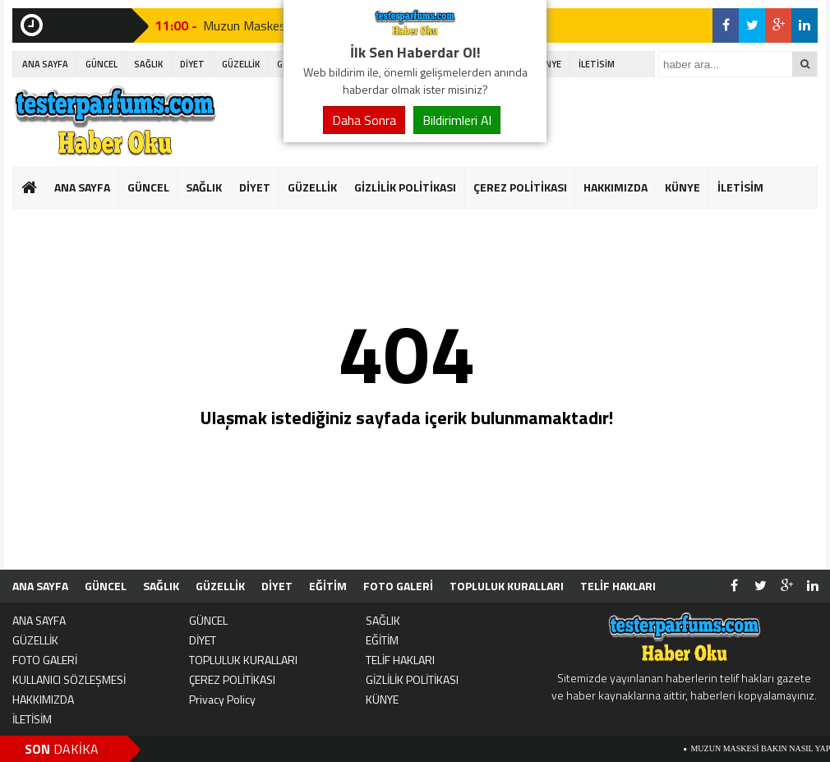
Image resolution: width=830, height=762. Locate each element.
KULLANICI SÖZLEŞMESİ (69, 679)
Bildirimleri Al (456, 120)
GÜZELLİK (241, 64)
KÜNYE (547, 64)
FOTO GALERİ (398, 585)
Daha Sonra (364, 120)
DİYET (192, 64)
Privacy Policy (222, 699)
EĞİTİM (328, 585)
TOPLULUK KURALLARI (507, 585)
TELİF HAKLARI (618, 585)
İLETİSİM (597, 64)
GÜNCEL (101, 64)
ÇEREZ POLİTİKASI (520, 187)
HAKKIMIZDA (615, 187)
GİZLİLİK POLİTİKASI (405, 187)
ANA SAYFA (45, 64)
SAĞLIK (148, 64)
